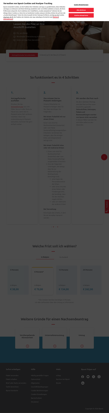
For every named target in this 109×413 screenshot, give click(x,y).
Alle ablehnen (81, 5)
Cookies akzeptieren (81, 11)
